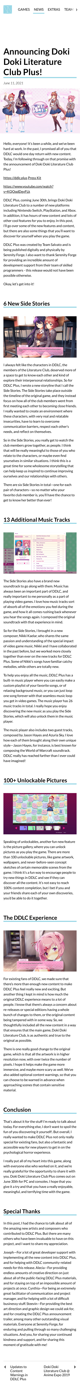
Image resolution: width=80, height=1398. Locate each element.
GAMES (24, 9)
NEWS (39, 9)
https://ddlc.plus (15, 178)
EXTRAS (54, 9)
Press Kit (34, 178)
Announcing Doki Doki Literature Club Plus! (36, 61)
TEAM (69, 9)
